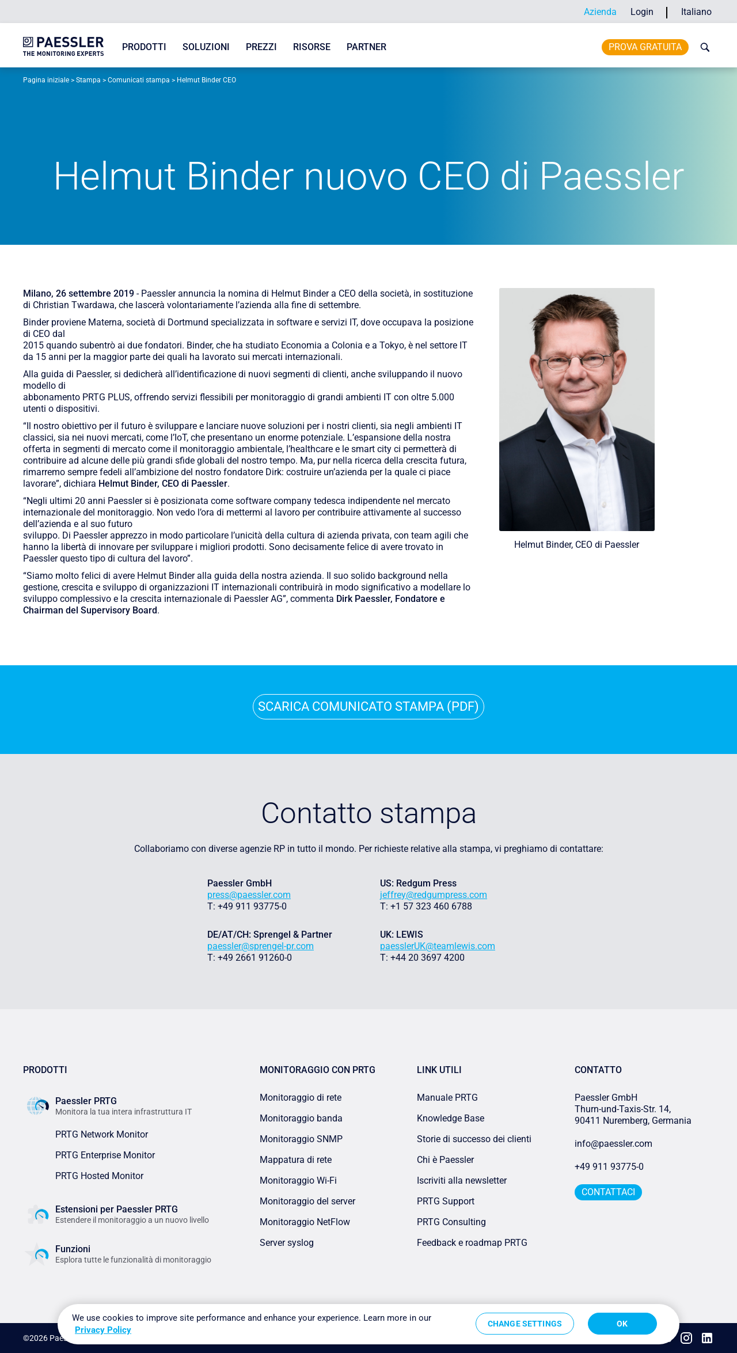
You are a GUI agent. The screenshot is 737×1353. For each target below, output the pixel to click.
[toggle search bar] (702, 47)
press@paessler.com (249, 894)
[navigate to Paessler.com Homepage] (63, 46)
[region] (368, 1324)
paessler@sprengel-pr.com (260, 946)
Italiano (696, 11)
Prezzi (261, 46)
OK (622, 1323)
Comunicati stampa (139, 80)
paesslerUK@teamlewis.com (437, 946)
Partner (366, 46)
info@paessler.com (613, 1143)
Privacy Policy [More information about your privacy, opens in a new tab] (103, 1330)
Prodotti (144, 46)
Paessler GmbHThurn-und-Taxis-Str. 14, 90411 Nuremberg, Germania (633, 1109)
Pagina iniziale (46, 80)
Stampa (88, 80)
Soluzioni (206, 46)
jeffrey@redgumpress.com (433, 894)
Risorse (311, 46)
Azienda (600, 11)
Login (642, 11)
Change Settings (525, 1323)
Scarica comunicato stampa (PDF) (368, 706)
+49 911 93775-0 (609, 1166)
